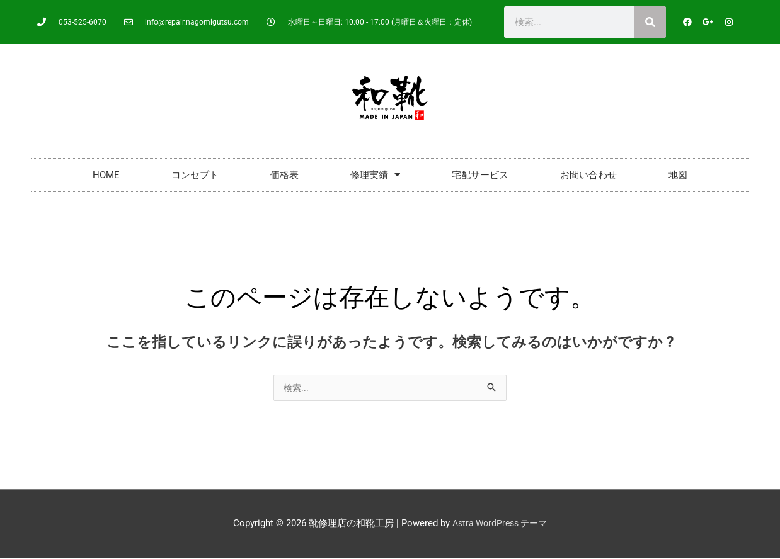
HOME (106, 175)
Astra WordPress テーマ (500, 524)
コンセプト (195, 175)
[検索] (650, 22)
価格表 (284, 175)
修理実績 (375, 175)
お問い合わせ (588, 175)
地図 (677, 175)
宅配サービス (480, 175)
